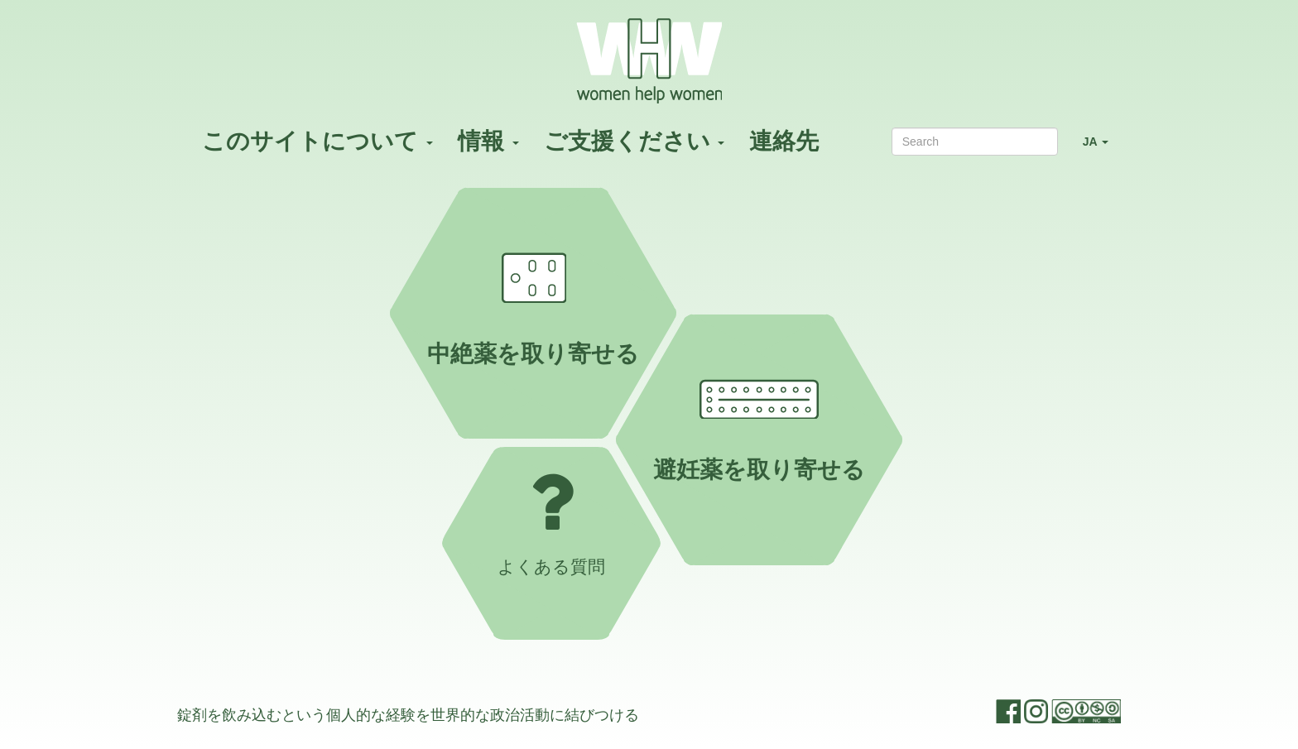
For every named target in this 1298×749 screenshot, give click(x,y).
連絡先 (784, 141)
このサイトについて (317, 141)
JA (1102, 148)
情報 (488, 141)
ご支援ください (634, 141)
